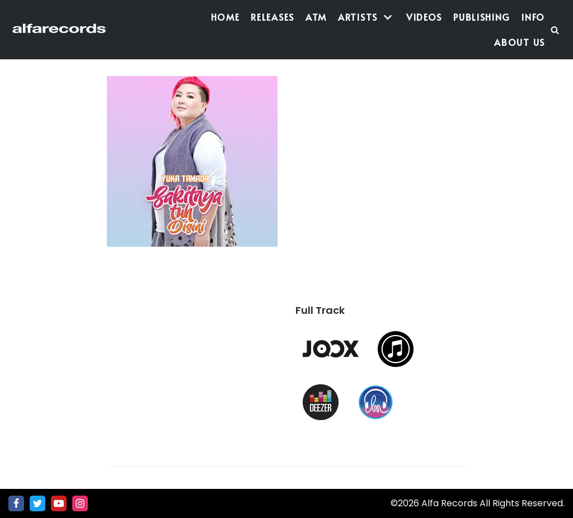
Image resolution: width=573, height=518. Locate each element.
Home (225, 17)
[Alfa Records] (60, 30)
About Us (519, 42)
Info (533, 17)
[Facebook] (16, 503)
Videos (424, 17)
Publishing (481, 17)
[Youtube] (59, 503)
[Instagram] (80, 503)
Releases (272, 17)
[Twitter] (37, 503)
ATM (316, 17)
